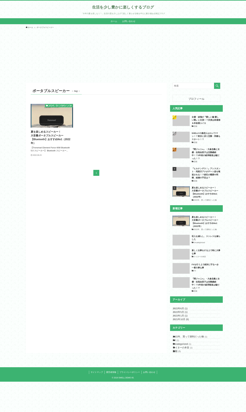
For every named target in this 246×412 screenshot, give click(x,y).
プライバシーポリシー (130, 402)
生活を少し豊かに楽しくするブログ (123, 7)
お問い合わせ (149, 402)
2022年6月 (183, 310)
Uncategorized (185, 365)
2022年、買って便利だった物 (193, 351)
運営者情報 (111, 402)
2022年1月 (183, 324)
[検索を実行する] (217, 86)
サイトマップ (97, 402)
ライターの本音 (186, 372)
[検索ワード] (196, 86)
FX (179, 358)
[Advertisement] (123, 54)
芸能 (180, 379)
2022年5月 (183, 317)
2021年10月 (184, 331)
